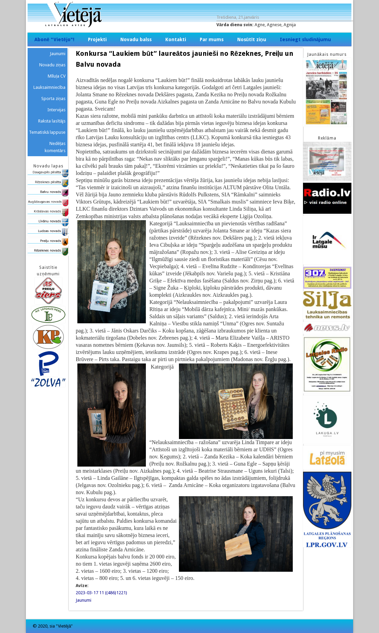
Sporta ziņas (53, 98)
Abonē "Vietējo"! (54, 39)
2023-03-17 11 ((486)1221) (101, 592)
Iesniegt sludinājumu (305, 39)
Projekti (97, 39)
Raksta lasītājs (51, 121)
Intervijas (56, 109)
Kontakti (175, 39)
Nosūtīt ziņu (251, 39)
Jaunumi (83, 600)
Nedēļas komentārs (55, 147)
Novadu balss (136, 39)
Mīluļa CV (57, 76)
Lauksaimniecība (49, 87)
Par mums (212, 39)
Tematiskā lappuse (47, 132)
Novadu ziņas (52, 64)
